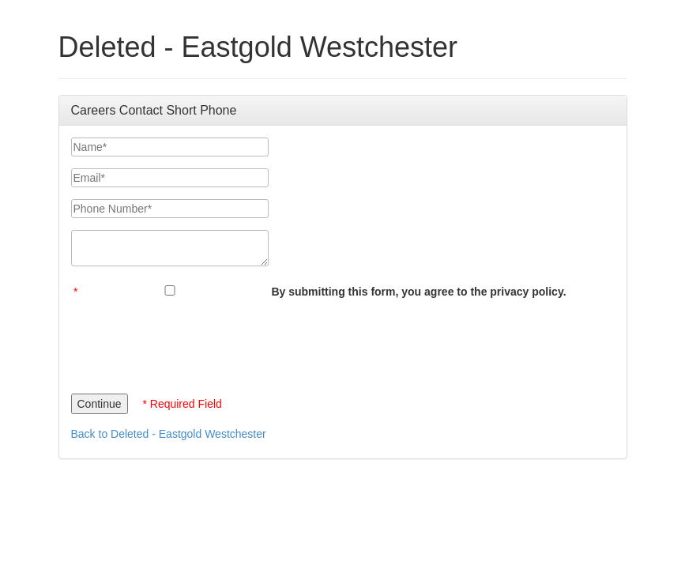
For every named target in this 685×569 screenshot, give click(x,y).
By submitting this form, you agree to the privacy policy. (418, 291)
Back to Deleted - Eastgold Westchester (168, 434)
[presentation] (191, 342)
